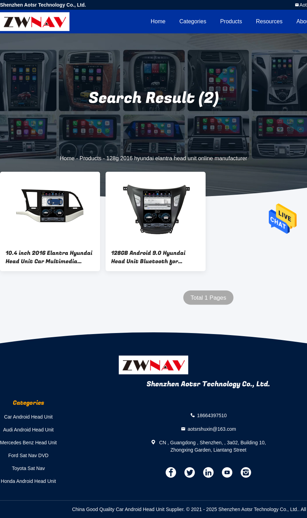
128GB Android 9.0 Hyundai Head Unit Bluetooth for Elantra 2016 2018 (148, 257)
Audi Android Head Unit (28, 429)
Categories (193, 21)
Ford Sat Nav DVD (28, 455)
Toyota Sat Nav (28, 468)
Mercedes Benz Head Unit (28, 442)
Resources (269, 21)
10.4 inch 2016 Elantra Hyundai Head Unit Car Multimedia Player (49, 257)
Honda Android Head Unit (28, 481)
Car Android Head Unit (28, 417)
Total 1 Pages (208, 297)
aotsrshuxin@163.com (212, 428)
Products (231, 21)
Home (158, 21)
